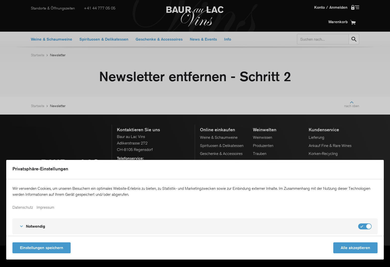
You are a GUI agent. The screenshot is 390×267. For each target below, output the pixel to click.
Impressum (45, 207)
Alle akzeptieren (355, 247)
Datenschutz (22, 207)
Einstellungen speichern (41, 247)
